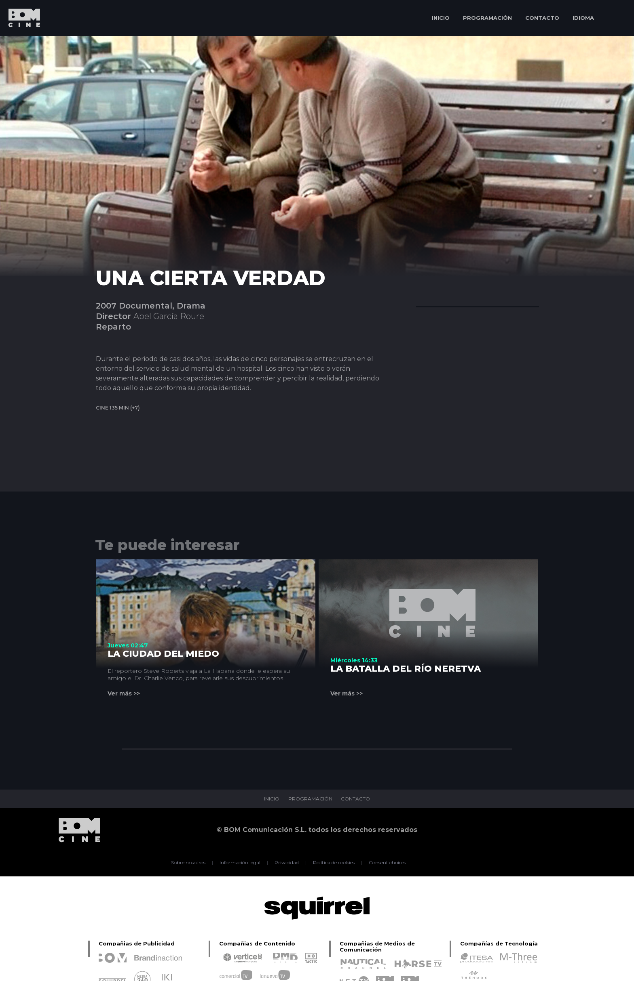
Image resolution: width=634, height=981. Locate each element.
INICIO (441, 18)
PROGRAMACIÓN (487, 18)
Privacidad (287, 862)
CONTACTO (542, 18)
